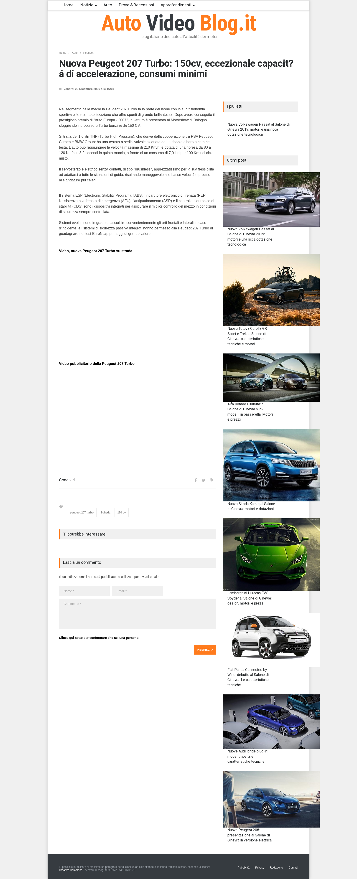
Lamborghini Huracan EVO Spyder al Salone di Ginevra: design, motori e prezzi (249, 598)
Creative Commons (70, 870)
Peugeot (88, 52)
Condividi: (67, 480)
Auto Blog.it (178, 23)
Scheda (105, 512)
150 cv (121, 512)
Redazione (276, 867)
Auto (108, 5)
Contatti (293, 867)
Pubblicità (244, 867)
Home (68, 5)
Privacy (259, 867)
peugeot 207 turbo (82, 512)
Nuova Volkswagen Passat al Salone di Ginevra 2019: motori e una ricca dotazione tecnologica (258, 129)
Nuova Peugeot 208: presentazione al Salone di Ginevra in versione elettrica (249, 835)
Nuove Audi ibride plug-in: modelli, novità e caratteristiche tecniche (247, 756)
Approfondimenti (176, 5)
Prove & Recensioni (136, 5)
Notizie (86, 5)
